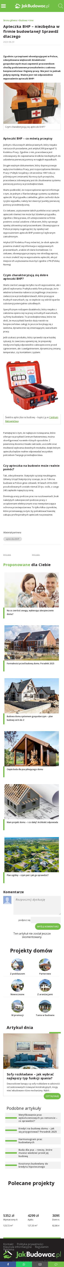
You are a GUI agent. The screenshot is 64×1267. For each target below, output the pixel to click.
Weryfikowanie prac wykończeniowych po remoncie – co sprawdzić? (38, 1118)
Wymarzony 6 (10, 1219)
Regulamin (42, 1247)
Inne (31, 20)
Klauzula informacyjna (17, 1247)
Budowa (23, 20)
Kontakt (8, 1244)
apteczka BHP (12, 539)
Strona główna (10, 20)
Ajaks (30, 1219)
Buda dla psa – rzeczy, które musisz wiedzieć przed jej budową (35, 1153)
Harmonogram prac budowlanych (30, 1141)
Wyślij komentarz (48, 926)
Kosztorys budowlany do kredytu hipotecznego (33, 1165)
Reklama (8, 1249)
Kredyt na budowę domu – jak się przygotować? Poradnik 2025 (38, 1130)
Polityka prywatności (30, 1244)
